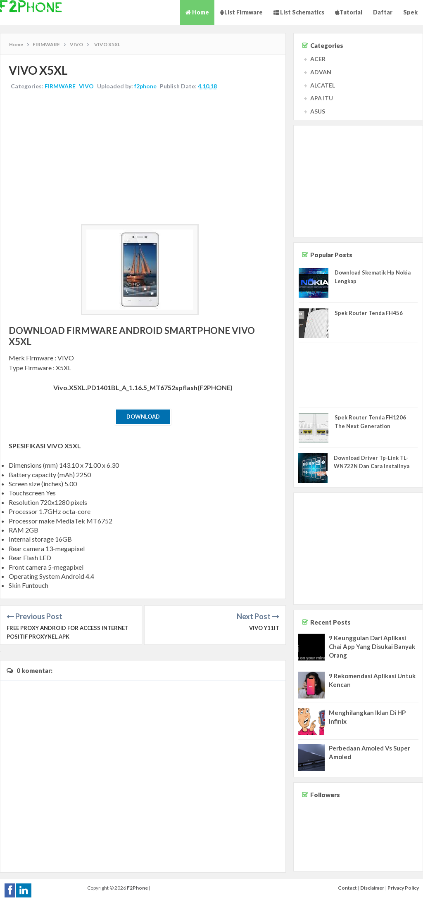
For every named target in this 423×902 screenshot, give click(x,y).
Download (143, 416)
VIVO (86, 86)
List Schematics (298, 12)
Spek (410, 12)
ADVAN (320, 72)
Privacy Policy (403, 888)
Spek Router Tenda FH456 (369, 313)
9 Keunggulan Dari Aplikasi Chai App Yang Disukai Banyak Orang (372, 646)
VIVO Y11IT (264, 628)
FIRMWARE (60, 86)
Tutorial (348, 12)
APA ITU (321, 98)
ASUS (317, 111)
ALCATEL (322, 85)
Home (197, 12)
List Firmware (241, 12)
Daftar (382, 12)
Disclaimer (372, 888)
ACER (318, 58)
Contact (347, 888)
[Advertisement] (143, 158)
